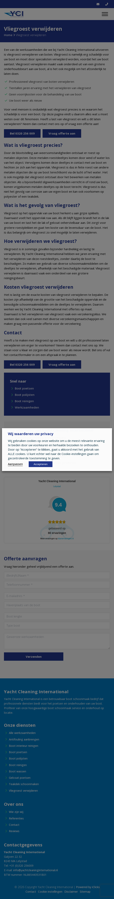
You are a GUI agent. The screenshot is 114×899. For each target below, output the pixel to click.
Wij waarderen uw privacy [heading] (30, 433)
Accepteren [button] (41, 464)
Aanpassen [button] (15, 464)
